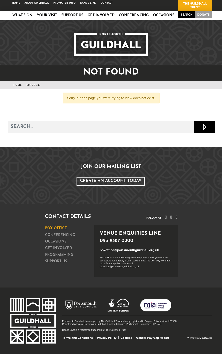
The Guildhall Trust (195, 5)
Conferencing (134, 15)
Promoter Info (64, 3)
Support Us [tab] (56, 261)
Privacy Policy (106, 338)
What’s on (22, 15)
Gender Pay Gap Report (152, 338)
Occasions (163, 15)
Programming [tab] (59, 255)
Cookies (126, 338)
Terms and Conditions (77, 338)
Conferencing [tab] (60, 235)
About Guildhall (36, 3)
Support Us (72, 15)
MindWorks (205, 338)
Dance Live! (88, 3)
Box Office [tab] (56, 228)
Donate (203, 15)
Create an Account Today (111, 181)
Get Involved (101, 15)
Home (16, 3)
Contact (107, 3)
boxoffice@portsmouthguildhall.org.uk (129, 250)
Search (187, 15)
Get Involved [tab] (58, 248)
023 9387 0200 (116, 240)
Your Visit (47, 15)
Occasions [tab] (55, 241)
